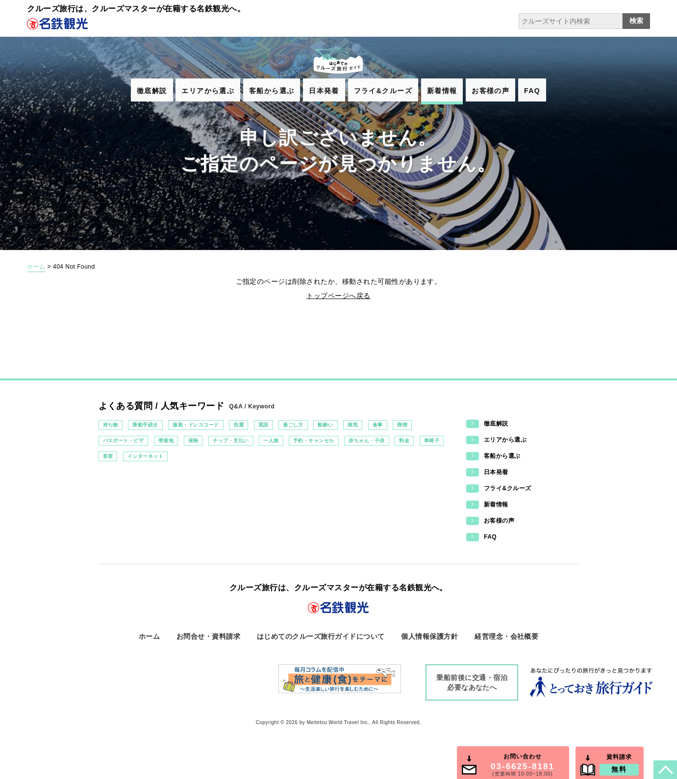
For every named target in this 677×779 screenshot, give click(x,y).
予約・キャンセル (313, 440)
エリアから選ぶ (207, 91)
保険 (193, 440)
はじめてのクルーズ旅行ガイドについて (321, 636)
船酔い (325, 424)
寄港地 (166, 440)
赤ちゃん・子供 (366, 440)
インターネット (145, 456)
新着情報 (442, 91)
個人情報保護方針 (429, 636)
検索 (636, 21)
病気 (353, 424)
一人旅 (270, 440)
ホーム (36, 266)
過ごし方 (293, 424)
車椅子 (431, 440)
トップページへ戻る (338, 296)
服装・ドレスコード (196, 424)
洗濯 (238, 424)
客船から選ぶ (271, 91)
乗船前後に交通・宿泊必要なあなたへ (471, 682)
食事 (378, 424)
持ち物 (110, 424)
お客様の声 (490, 91)
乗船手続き (145, 424)
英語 (263, 424)
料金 (404, 440)
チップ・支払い (231, 440)
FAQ (532, 91)
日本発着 (324, 91)
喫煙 (402, 424)
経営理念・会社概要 (506, 636)
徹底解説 (152, 91)
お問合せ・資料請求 (208, 636)
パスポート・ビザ (123, 440)
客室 (108, 456)
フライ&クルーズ (383, 91)
